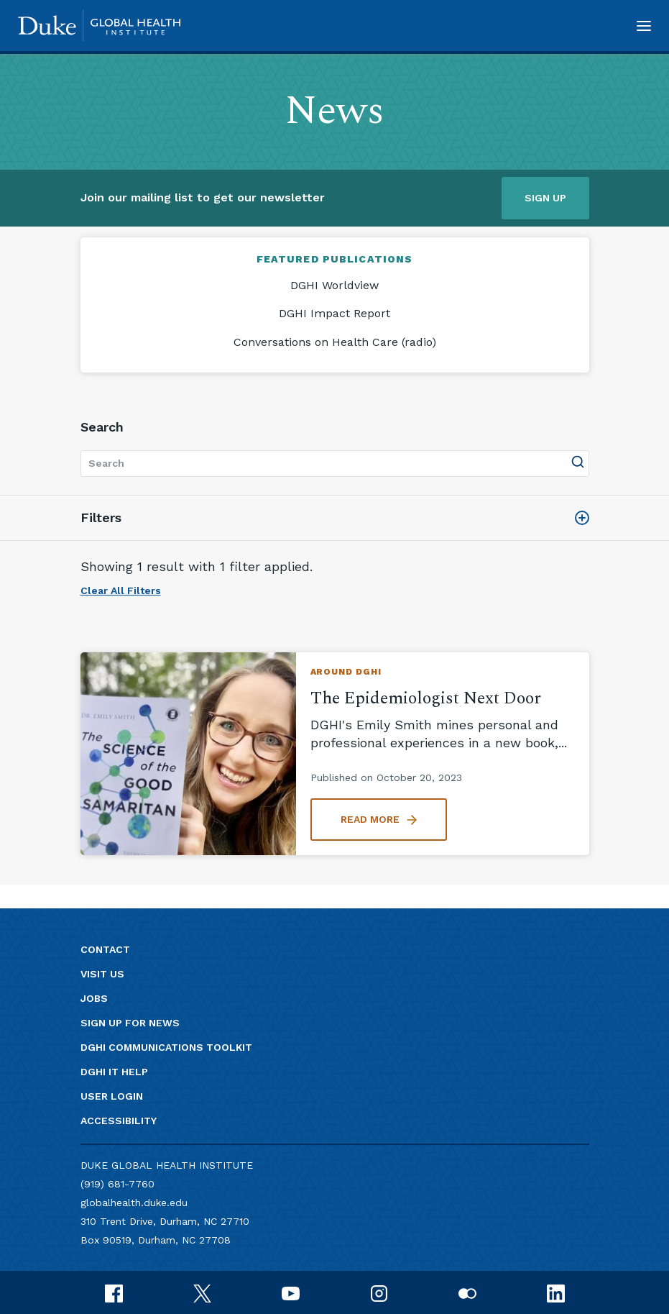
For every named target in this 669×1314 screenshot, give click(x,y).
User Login (111, 1096)
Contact (105, 949)
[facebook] (114, 1292)
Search (102, 426)
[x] (202, 1292)
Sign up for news (130, 1022)
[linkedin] (556, 1292)
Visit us (102, 974)
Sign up (545, 198)
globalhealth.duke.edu (134, 1202)
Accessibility (118, 1120)
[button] (644, 25)
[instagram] (379, 1292)
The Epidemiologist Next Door (425, 698)
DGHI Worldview (334, 285)
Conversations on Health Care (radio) (335, 342)
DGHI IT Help (114, 1071)
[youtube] (291, 1292)
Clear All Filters (120, 590)
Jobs (94, 998)
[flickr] (467, 1292)
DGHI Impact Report (334, 313)
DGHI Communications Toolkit (166, 1047)
